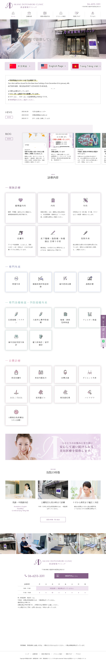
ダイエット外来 (90, 378)
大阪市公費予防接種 (41, 321)
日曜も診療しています (58, 152)
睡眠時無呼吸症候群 (41, 285)
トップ (27, 654)
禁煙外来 (16, 284)
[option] (53, 39)
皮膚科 (20, 238)
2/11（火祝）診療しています (41, 118)
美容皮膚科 (16, 378)
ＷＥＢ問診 (103, 332)
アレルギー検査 (90, 319)
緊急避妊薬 (65, 397)
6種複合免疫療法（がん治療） (16, 418)
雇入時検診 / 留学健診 (41, 343)
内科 (53, 205)
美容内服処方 (41, 378)
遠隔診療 (90, 284)
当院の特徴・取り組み (53, 519)
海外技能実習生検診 (16, 343)
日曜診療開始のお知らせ (39, 115)
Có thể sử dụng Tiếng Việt (20, 510)
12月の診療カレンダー (39, 111)
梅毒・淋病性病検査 (65, 321)
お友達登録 (103, 342)
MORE (9, 117)
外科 (85, 205)
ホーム (13, 14)
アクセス (92, 14)
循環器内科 (20, 205)
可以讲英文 (20, 508)
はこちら (67, 576)
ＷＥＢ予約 (103, 320)
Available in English (20, 506)
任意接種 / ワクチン (16, 321)
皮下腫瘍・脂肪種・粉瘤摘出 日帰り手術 (53, 240)
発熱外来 (85, 238)
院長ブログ (76, 14)
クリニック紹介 (61, 14)
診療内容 (29, 14)
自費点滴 (65, 378)
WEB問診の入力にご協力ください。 (22, 100)
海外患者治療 (65, 284)
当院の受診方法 (45, 14)
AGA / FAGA (16, 397)
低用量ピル (41, 397)
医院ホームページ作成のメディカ (77, 658)
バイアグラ (90, 397)
